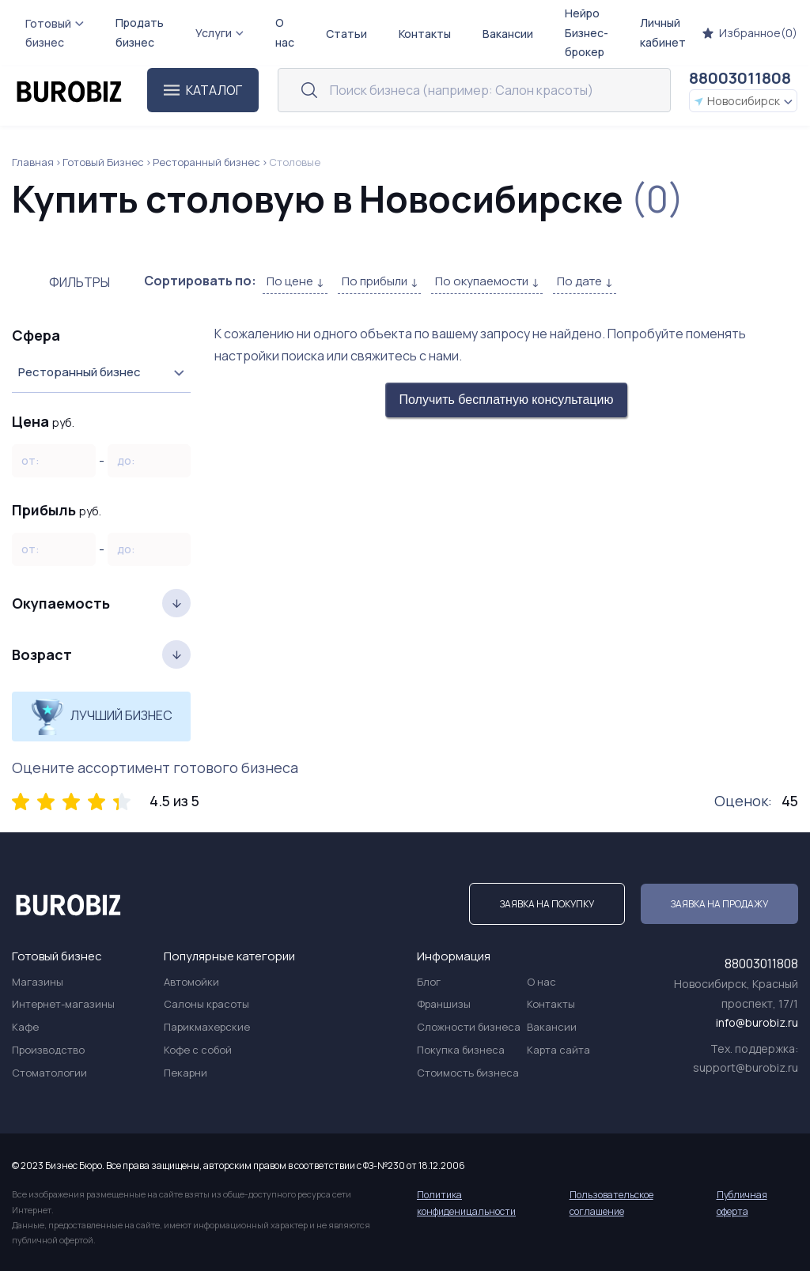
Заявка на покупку (547, 904)
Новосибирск (743, 100)
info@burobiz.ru (757, 1022)
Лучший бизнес (101, 716)
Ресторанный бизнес (206, 162)
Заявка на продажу (719, 904)
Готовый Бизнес (103, 162)
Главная (33, 162)
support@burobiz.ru (745, 1067)
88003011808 (740, 78)
